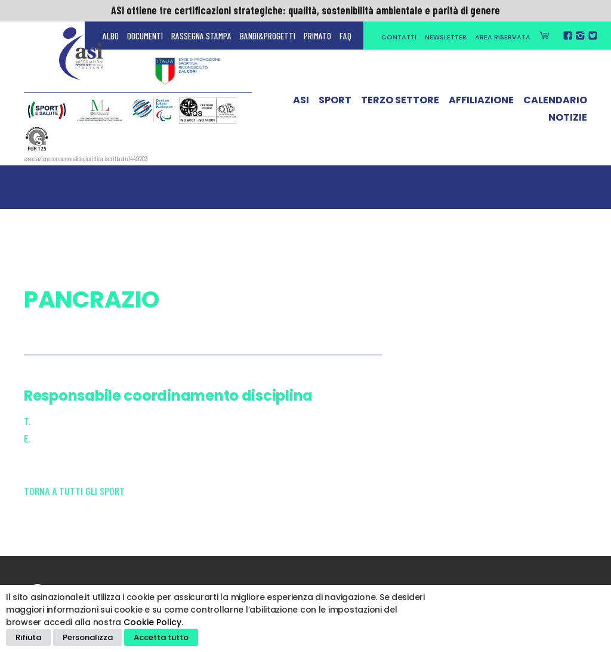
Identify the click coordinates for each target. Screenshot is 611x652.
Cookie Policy (152, 622)
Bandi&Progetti (267, 35)
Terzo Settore (400, 103)
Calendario (555, 103)
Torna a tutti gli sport (74, 490)
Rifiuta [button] (28, 637)
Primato (317, 35)
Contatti (398, 37)
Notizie (567, 120)
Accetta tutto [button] (161, 637)
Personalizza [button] (88, 637)
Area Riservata (502, 37)
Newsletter (446, 37)
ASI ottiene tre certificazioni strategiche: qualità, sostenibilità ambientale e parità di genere (305, 10)
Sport (335, 103)
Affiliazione (481, 103)
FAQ (345, 35)
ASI (301, 103)
